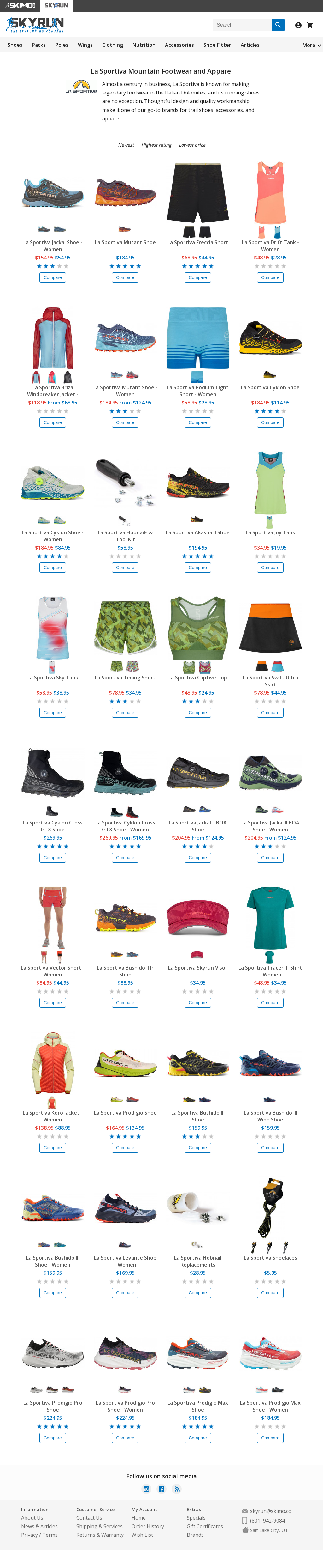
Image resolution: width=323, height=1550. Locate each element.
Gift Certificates (205, 1526)
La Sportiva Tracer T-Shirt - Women (270, 971)
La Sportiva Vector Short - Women (53, 971)
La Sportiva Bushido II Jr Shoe (125, 971)
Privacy (29, 1534)
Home (139, 1517)
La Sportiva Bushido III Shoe (198, 1116)
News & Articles (39, 1526)
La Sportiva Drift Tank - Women (270, 246)
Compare (53, 277)
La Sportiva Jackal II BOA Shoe (198, 826)
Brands (195, 1534)
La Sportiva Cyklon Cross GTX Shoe (53, 826)
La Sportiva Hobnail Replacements (197, 1261)
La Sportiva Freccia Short (197, 242)
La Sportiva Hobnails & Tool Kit (125, 536)
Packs (39, 44)
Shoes (15, 44)
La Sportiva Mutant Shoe (125, 242)
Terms (50, 1534)
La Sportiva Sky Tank (52, 677)
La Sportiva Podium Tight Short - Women (198, 391)
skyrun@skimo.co (270, 1511)
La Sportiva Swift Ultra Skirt (270, 681)
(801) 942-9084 (267, 1520)
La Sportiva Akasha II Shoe (198, 532)
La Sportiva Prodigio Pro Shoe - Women (125, 1406)
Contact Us (89, 1517)
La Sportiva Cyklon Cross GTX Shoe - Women (125, 826)
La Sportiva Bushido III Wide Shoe (270, 1116)
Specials (196, 1517)
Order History (148, 1526)
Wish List (142, 1534)
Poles (61, 44)
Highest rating (156, 145)
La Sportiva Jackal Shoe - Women (52, 246)
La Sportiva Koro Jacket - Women (53, 1116)
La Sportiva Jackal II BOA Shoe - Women (270, 826)
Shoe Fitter (217, 44)
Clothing (112, 44)
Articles (250, 44)
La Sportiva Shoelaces (270, 1257)
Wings (85, 44)
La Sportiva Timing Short (125, 677)
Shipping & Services (99, 1526)
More (308, 45)
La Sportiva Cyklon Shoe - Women (53, 536)
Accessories (179, 44)
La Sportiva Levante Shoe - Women (125, 1261)
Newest (126, 145)
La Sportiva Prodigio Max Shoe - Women (270, 1406)
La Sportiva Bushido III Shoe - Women (52, 1261)
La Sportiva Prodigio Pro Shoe (52, 1406)
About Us (32, 1517)
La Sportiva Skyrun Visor (197, 967)
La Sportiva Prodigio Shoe (125, 1112)
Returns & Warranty (100, 1534)
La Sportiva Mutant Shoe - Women (125, 391)
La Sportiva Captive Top (197, 677)
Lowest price (192, 145)
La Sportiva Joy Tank (270, 532)
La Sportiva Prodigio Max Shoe (197, 1406)
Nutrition (144, 44)
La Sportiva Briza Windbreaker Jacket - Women (53, 391)
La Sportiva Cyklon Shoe (270, 387)
